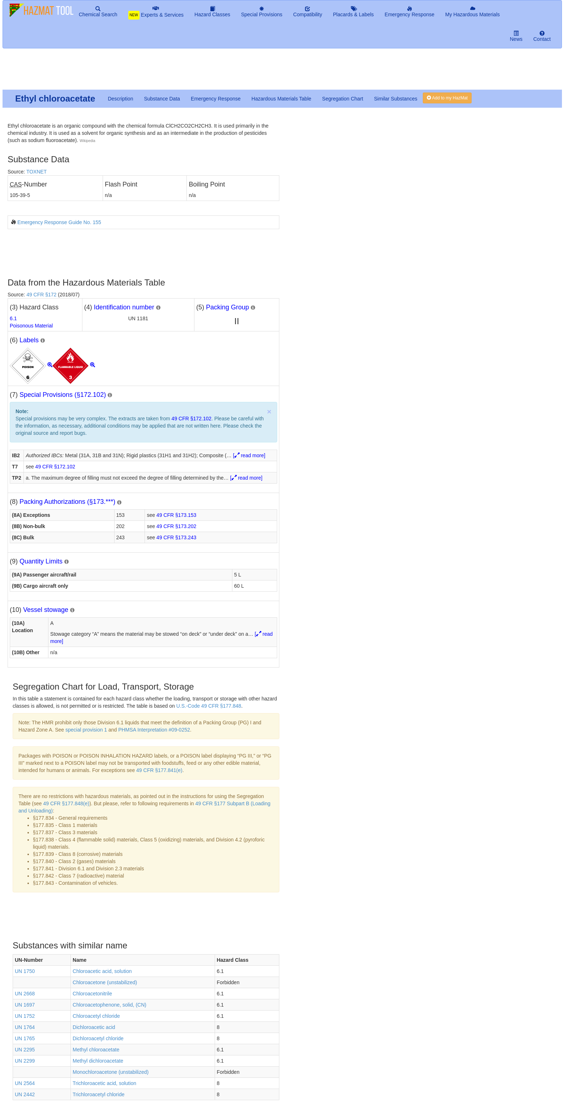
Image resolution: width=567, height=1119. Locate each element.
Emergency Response (216, 99)
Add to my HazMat (447, 97)
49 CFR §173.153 (176, 515)
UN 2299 (25, 1061)
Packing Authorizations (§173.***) (67, 501)
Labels (29, 340)
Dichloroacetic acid (94, 1027)
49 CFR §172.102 (192, 418)
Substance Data (162, 99)
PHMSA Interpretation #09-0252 (154, 730)
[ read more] (249, 455)
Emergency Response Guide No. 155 (59, 222)
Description (120, 99)
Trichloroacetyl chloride (98, 1094)
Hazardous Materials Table (282, 99)
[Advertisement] (177, 72)
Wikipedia (87, 141)
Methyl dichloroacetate (98, 1061)
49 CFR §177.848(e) (66, 803)
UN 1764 (25, 1027)
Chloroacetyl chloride (96, 1016)
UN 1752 (25, 1016)
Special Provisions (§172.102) (63, 394)
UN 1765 (25, 1038)
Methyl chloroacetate (96, 1049)
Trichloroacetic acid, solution (104, 1083)
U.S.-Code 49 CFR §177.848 (208, 706)
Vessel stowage (45, 609)
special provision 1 (86, 730)
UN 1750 (25, 971)
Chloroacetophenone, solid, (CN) (109, 1005)
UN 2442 (25, 1094)
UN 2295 (25, 1049)
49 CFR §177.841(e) (159, 770)
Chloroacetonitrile (92, 993)
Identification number (124, 307)
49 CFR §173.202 (176, 526)
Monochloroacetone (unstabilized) (111, 1072)
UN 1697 (25, 1005)
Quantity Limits (41, 561)
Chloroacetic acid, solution (102, 971)
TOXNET (36, 172)
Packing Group (227, 307)
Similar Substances (395, 99)
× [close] (269, 411)
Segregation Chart (342, 99)
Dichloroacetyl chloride (98, 1038)
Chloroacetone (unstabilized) (105, 982)
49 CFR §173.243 (176, 537)
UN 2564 (25, 1083)
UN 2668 (25, 993)
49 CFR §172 (41, 294)
